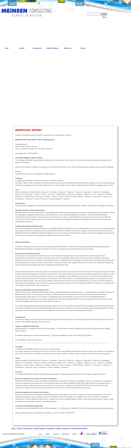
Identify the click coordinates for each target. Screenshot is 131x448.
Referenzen (51, 428)
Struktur (19, 428)
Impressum (66, 428)
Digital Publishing (39, 428)
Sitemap (74, 434)
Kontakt (58, 428)
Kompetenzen (28, 428)
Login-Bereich (65, 434)
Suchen (104, 14)
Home (13, 428)
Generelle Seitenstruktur (79, 428)
